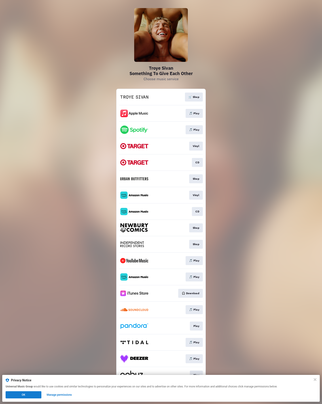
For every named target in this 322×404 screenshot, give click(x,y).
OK (23, 394)
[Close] (315, 379)
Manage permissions (59, 394)
